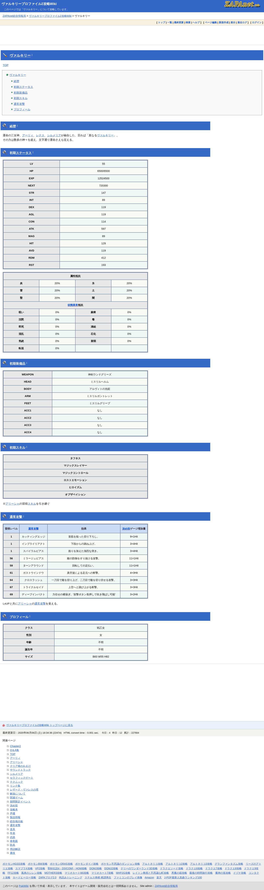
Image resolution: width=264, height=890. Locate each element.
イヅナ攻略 (239, 872)
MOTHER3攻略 (53, 872)
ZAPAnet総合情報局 (14, 15)
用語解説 (15, 849)
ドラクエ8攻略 (233, 868)
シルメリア (54, 135)
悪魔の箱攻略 (179, 872)
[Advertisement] (132, 35)
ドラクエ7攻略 (213, 868)
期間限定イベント (20, 801)
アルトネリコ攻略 (152, 863)
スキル (20, 447)
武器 (12, 837)
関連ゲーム (16, 797)
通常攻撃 (19, 103)
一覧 (169, 22)
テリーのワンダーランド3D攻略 (139, 868)
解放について (17, 793)
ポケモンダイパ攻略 (86, 863)
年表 (12, 833)
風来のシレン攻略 (31, 872)
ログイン (257, 22)
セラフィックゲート (21, 777)
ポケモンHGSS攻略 (14, 863)
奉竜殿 (14, 841)
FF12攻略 (13, 872)
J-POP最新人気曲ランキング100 (183, 877)
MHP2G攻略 (123, 872)
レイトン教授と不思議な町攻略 (151, 872)
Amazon (149, 877)
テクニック (16, 781)
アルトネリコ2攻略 (177, 863)
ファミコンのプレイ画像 (128, 877)
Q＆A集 (14, 750)
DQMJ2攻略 (111, 868)
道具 (12, 829)
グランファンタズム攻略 (229, 863)
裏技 (12, 852)
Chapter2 (15, 746)
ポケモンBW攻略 (37, 863)
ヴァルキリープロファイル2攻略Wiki (29, 4)
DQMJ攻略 (95, 868)
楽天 (159, 877)
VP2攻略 (40, 868)
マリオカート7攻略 (102, 872)
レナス (40, 135)
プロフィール (22, 109)
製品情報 (15, 817)
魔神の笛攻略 (223, 872)
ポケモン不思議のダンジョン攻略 (120, 863)
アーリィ (27, 135)
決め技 (126, 528)
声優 (12, 813)
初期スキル (21, 98)
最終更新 (179, 22)
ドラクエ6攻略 (194, 868)
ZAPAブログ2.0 (47, 877)
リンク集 (15, 785)
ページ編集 (211, 22)
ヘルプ (196, 22)
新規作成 (224, 22)
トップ (161, 22)
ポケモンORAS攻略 (61, 863)
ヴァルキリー (20, 55)
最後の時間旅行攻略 (201, 872)
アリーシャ (12, 503)
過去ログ (242, 22)
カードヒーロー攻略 (24, 877)
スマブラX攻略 (24, 868)
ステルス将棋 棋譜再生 (98, 877)
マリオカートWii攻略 (77, 872)
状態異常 (73, 305)
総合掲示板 (16, 821)
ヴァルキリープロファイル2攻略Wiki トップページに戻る (39, 725)
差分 (233, 22)
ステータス (24, 153)
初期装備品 (21, 92)
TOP (5, 65)
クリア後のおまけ (20, 765)
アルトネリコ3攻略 (201, 863)
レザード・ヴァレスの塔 (24, 789)
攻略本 (14, 809)
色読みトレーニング (70, 877)
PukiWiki (24, 885)
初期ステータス (23, 86)
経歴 (16, 81)
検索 (188, 22)
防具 (12, 844)
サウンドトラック (20, 769)
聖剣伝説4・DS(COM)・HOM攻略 (67, 868)
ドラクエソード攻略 (171, 868)
